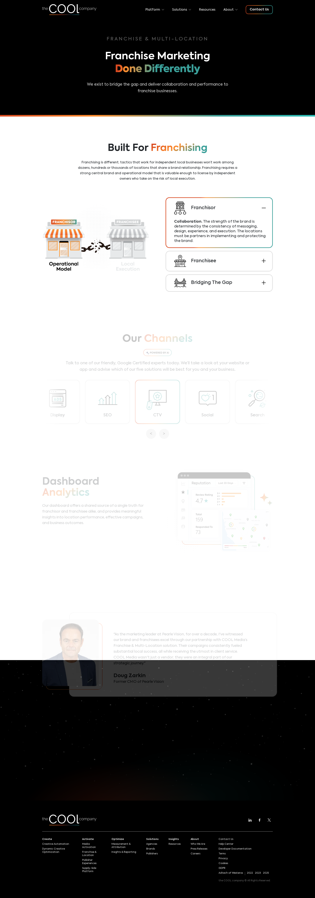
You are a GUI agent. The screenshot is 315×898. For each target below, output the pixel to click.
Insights (174, 839)
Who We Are (198, 844)
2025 (266, 873)
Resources (207, 9)
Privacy (223, 858)
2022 (250, 873)
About (195, 839)
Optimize (117, 839)
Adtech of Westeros (231, 873)
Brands (150, 849)
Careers (195, 854)
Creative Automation (55, 844)
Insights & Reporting (123, 852)
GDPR (222, 868)
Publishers (152, 854)
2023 (258, 873)
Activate (88, 839)
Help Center (226, 844)
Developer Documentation (235, 849)
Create (47, 839)
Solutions (152, 839)
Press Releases (199, 849)
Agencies (151, 844)
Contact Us (226, 839)
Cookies (223, 863)
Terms (222, 854)
